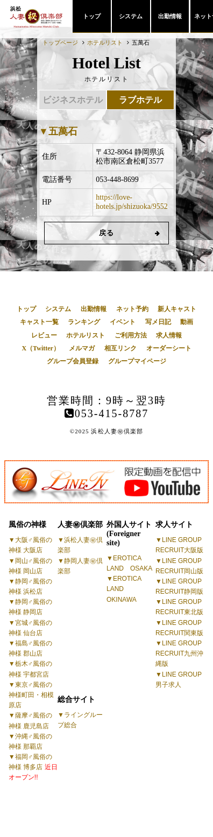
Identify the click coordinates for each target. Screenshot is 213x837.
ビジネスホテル (72, 99)
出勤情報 (170, 16)
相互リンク (120, 348)
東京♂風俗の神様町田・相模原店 (31, 695)
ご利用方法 (131, 335)
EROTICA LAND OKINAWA (123, 589)
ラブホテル (140, 99)
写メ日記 (158, 322)
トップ (92, 16)
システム (131, 16)
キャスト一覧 (39, 322)
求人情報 (169, 335)
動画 (186, 322)
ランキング (84, 322)
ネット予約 (132, 309)
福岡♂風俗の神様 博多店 (33, 767)
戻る (107, 233)
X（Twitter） (40, 348)
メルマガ (82, 348)
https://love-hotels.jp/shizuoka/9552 (131, 201)
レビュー (44, 335)
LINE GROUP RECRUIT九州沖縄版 (179, 653)
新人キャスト (177, 309)
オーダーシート (168, 348)
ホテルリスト (85, 335)
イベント (123, 322)
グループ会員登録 (72, 361)
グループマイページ (137, 361)
